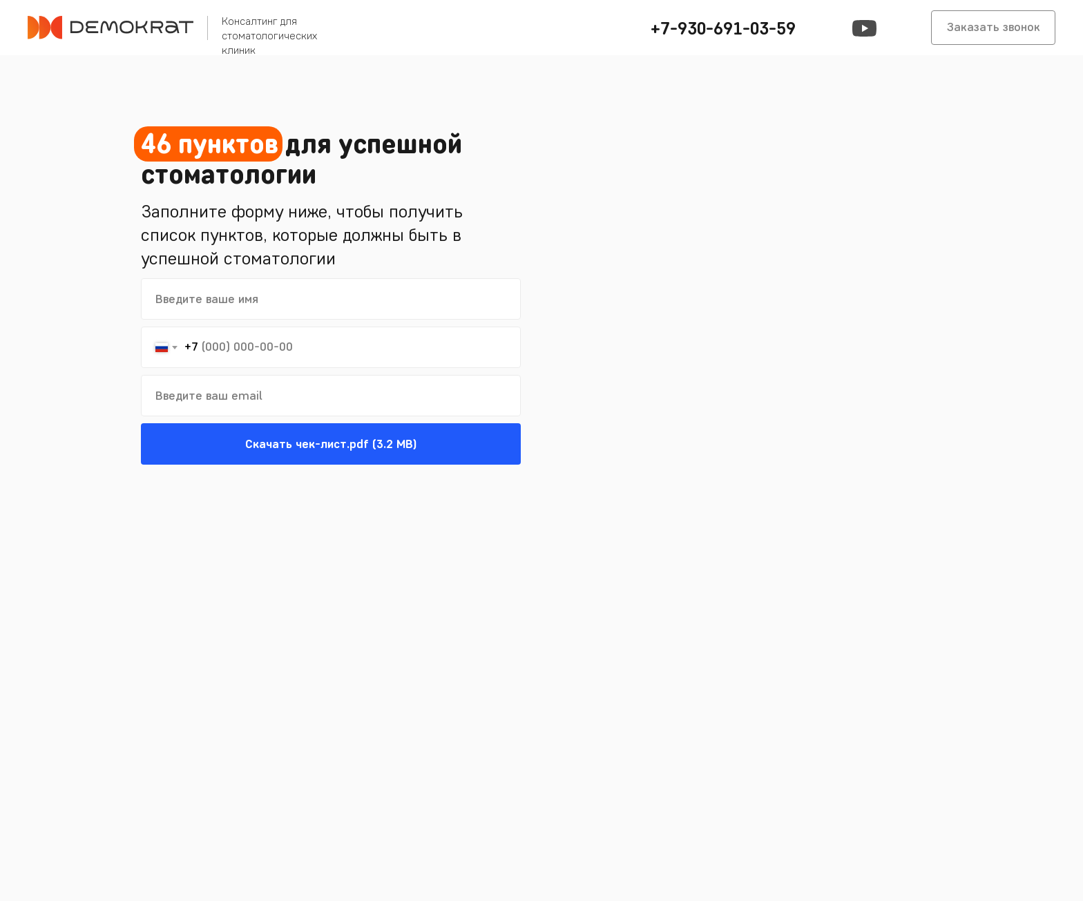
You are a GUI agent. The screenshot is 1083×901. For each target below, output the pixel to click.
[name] (331, 299)
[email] (331, 395)
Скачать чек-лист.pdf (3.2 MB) (331, 444)
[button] (721, 27)
